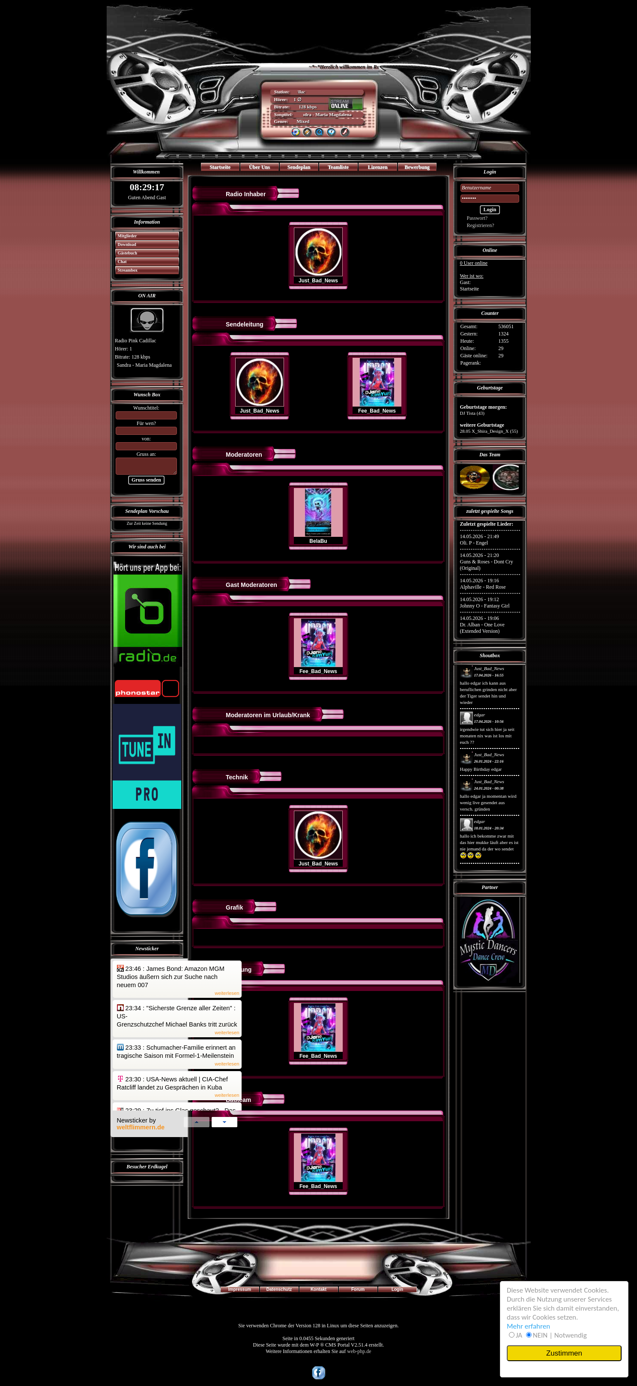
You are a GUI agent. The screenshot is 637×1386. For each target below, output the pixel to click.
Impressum (239, 1289)
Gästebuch (124, 253)
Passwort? (474, 218)
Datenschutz (279, 1289)
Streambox (125, 270)
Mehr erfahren (528, 1326)
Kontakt (318, 1289)
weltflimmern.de (141, 1127)
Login (397, 1289)
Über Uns (259, 167)
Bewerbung (417, 167)
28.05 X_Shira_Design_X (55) (489, 431)
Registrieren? (477, 225)
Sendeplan (298, 167)
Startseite (219, 167)
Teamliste (338, 167)
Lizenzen (378, 167)
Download (124, 244)
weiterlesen (227, 993)
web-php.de (359, 1351)
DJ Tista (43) (472, 413)
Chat (119, 261)
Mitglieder (124, 235)
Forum (358, 1289)
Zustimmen (564, 1353)
